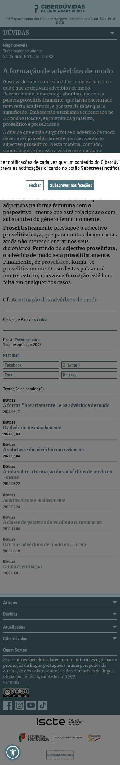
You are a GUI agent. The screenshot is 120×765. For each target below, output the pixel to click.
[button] (12, 752)
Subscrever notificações (71, 185)
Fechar (35, 185)
